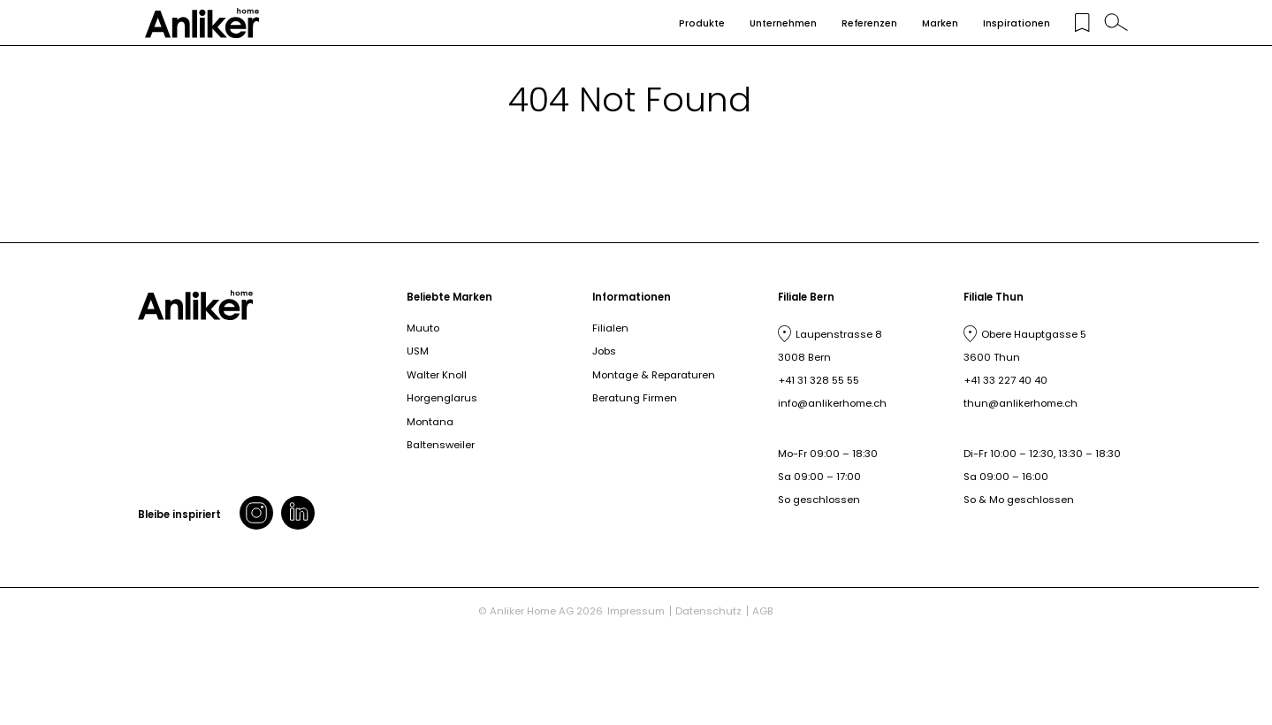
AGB (762, 611)
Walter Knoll (437, 375)
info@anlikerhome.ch (832, 403)
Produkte (702, 23)
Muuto (423, 328)
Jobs (604, 351)
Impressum (636, 611)
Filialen (610, 328)
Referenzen (869, 23)
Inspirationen (1016, 23)
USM (418, 351)
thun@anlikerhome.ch (1021, 403)
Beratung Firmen (634, 398)
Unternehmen (783, 23)
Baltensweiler (441, 445)
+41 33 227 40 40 (1005, 380)
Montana (430, 422)
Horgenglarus (442, 398)
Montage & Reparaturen (653, 375)
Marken (940, 23)
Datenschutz (708, 611)
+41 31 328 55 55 (818, 380)
